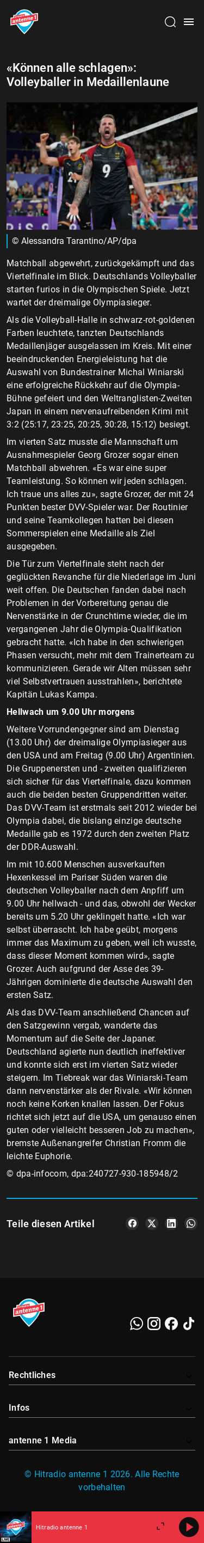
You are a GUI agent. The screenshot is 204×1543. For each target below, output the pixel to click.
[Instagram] (153, 1323)
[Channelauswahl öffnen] (170, 21)
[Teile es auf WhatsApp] (190, 1223)
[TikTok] (188, 1323)
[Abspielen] (189, 1527)
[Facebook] (171, 1323)
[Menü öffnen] (188, 21)
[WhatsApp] (136, 1323)
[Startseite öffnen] (24, 22)
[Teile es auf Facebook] (132, 1223)
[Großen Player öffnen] (160, 1527)
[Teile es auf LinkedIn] (171, 1223)
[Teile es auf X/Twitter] (151, 1223)
